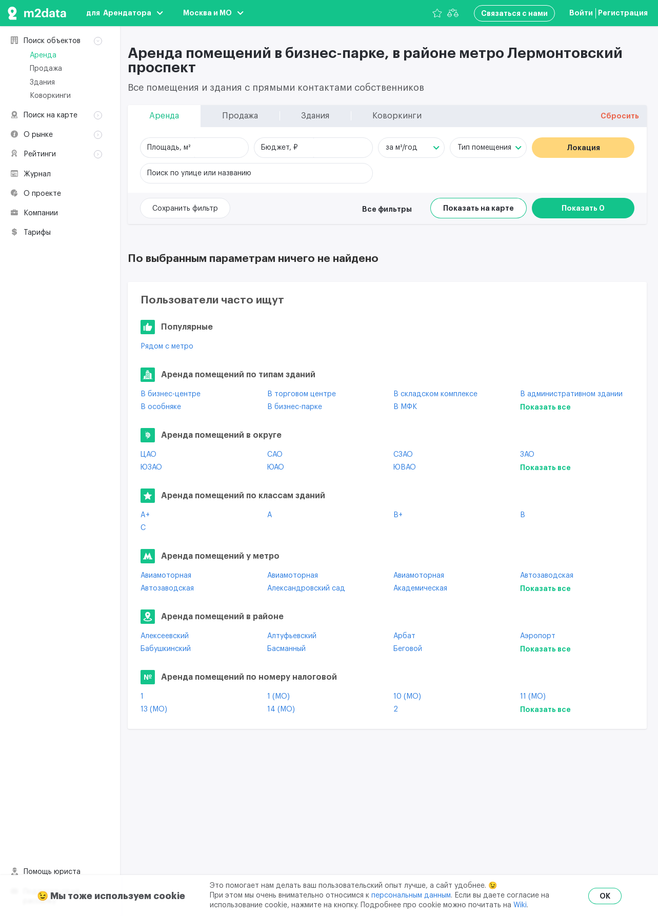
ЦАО (148, 454)
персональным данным (411, 895)
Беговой (407, 649)
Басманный (286, 649)
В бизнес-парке (294, 407)
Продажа (46, 68)
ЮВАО (404, 467)
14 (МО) (281, 709)
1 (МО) (278, 696)
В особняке (161, 407)
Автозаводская (546, 575)
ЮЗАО (151, 467)
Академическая (420, 588)
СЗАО (403, 454)
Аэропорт (537, 636)
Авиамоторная (166, 575)
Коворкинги (50, 95)
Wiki (520, 905)
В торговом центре (301, 394)
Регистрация (623, 12)
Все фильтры (387, 209)
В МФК (405, 407)
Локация (583, 147)
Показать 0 (583, 208)
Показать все (545, 407)
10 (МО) (407, 696)
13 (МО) (154, 709)
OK (605, 896)
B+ (398, 515)
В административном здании (571, 394)
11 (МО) (533, 696)
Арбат (404, 636)
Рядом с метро (167, 346)
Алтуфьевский (291, 636)
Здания (42, 82)
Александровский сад (306, 588)
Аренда (43, 55)
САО (275, 454)
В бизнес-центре (171, 394)
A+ (145, 515)
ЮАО (275, 467)
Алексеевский (165, 636)
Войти (581, 12)
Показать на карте (478, 208)
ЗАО (527, 454)
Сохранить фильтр (185, 208)
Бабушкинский (166, 649)
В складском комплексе (435, 394)
